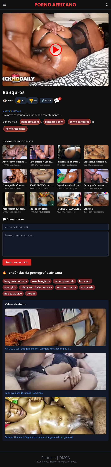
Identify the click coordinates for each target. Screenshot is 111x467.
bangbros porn (54, 121)
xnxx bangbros (41, 281)
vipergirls (10, 287)
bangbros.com (30, 121)
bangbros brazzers (15, 281)
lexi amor (85, 281)
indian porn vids (64, 281)
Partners (48, 457)
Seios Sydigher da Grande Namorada (24, 392)
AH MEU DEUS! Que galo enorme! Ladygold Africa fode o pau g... (38, 348)
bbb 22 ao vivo (13, 293)
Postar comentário (17, 262)
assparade (87, 287)
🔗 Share (46, 100)
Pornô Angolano (15, 128)
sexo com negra (66, 287)
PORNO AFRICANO (55, 4)
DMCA (64, 457)
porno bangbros (79, 121)
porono (31, 293)
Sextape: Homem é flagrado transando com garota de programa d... (39, 437)
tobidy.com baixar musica (36, 287)
